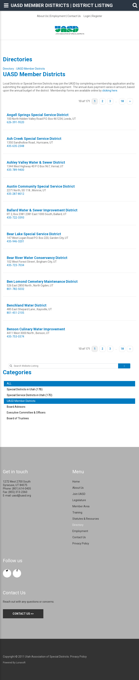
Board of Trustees (18, 418)
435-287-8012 (15, 193)
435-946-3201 (15, 241)
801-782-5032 (15, 288)
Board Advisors (16, 406)
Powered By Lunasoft (14, 662)
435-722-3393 (15, 217)
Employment (58, 16)
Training (77, 512)
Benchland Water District (26, 305)
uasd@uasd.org (21, 495)
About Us (42, 16)
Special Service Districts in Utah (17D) (29, 395)
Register (97, 16)
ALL (9, 383)
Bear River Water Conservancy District (37, 258)
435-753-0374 (15, 336)
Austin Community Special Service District (41, 186)
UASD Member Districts (30, 68)
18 (122, 101)
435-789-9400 (15, 169)
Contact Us (74, 16)
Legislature (79, 500)
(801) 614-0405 (21, 488)
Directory (8, 68)
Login (87, 16)
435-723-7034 (15, 265)
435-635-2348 (15, 146)
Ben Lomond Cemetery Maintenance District (42, 281)
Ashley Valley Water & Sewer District (36, 162)
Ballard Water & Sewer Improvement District (42, 210)
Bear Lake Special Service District (34, 234)
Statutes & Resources (85, 518)
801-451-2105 (15, 312)
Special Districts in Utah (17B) (25, 389)
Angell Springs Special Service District (38, 115)
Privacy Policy (80, 543)
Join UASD (78, 493)
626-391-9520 (15, 122)
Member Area (80, 506)
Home (76, 481)
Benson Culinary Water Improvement (36, 329)
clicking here (109, 90)
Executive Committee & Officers (26, 412)
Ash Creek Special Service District (34, 139)
